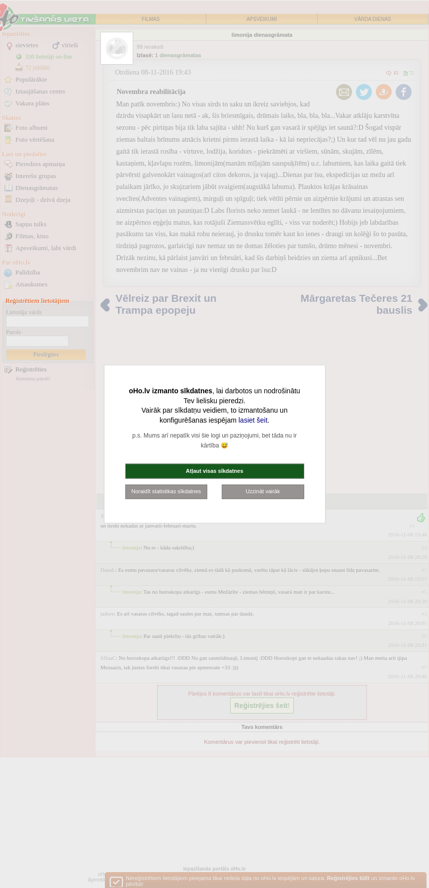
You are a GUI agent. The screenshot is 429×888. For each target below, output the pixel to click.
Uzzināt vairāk (263, 491)
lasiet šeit (253, 420)
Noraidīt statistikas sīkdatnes (166, 491)
